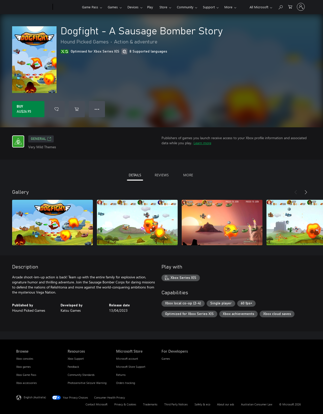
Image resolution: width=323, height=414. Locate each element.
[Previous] (296, 192)
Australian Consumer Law (256, 404)
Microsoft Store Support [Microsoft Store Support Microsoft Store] (130, 366)
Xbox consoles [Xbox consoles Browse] (24, 358)
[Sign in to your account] (301, 7)
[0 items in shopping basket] (290, 6)
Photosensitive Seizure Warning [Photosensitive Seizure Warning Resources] (87, 382)
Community (185, 7)
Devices (133, 7)
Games (113, 7)
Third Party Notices (176, 404)
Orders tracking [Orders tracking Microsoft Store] (125, 382)
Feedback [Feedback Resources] (73, 366)
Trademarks (150, 404)
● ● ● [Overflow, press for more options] (97, 109)
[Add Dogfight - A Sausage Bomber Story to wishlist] (56, 109)
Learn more (202, 142)
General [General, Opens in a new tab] (41, 139)
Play (150, 7)
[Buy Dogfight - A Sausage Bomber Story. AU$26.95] (28, 109)
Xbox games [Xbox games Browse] (23, 366)
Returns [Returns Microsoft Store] (121, 374)
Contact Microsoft (96, 404)
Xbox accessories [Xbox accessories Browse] (26, 382)
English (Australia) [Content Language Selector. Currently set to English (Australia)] (35, 397)
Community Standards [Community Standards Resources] (81, 374)
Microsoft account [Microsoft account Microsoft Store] (127, 358)
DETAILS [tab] (135, 175)
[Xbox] (66, 7)
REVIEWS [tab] (162, 175)
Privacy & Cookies (125, 404)
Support (209, 7)
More (228, 7)
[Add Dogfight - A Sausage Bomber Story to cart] (77, 109)
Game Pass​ (90, 7)
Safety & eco (202, 404)
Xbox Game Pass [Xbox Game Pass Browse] (26, 374)
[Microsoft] (33, 7)
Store (163, 7)
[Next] (306, 192)
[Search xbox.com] (280, 6)
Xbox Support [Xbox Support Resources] (76, 358)
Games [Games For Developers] (166, 358)
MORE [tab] (188, 175)
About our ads (225, 404)
